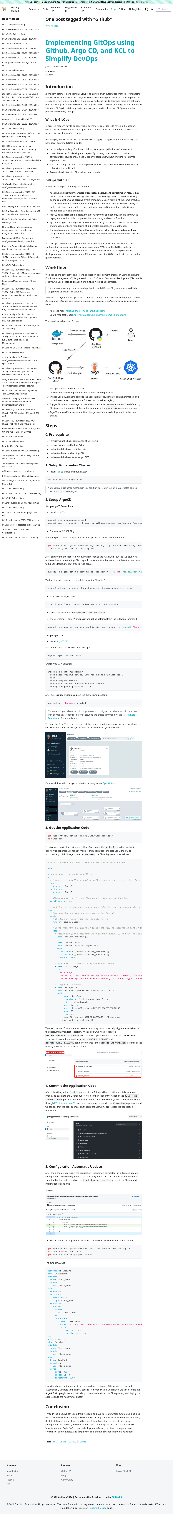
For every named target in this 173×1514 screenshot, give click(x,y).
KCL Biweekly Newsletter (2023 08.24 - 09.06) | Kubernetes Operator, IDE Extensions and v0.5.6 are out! (19, 371)
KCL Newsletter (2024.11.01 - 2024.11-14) (20, 29)
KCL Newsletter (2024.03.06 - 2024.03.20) (20, 124)
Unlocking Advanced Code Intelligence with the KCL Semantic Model (19, 247)
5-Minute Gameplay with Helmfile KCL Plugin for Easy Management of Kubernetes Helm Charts (19, 401)
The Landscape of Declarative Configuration (15, 531)
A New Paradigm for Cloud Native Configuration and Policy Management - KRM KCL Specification (20, 317)
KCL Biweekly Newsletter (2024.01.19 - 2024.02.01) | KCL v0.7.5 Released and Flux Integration (21, 160)
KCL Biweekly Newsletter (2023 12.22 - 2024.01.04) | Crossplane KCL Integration (21, 178)
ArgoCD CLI (62, 641)
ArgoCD (60, 512)
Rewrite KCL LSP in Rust (13, 446)
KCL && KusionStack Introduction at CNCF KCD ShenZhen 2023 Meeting (21, 213)
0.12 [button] (121, 9)
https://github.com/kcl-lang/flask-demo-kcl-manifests (99, 314)
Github (128, 2)
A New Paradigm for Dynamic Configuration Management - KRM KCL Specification (19, 360)
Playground (71, 9)
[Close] (169, 2)
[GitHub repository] (146, 9)
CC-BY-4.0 (117, 1497)
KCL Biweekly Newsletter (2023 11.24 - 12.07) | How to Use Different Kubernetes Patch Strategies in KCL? (21, 257)
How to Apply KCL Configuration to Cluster (21, 206)
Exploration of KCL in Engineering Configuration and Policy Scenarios (18, 240)
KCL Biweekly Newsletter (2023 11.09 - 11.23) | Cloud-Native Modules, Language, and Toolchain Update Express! (21, 272)
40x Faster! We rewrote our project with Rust (20, 514)
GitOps (83, 1441)
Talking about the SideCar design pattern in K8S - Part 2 (20, 457)
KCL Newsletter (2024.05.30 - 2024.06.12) (20, 79)
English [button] (134, 9)
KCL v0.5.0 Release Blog (13, 441)
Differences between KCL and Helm (18, 471)
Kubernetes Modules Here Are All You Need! (19, 282)
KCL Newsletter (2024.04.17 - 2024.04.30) (20, 105)
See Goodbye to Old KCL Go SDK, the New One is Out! (21, 482)
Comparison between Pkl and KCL (17, 119)
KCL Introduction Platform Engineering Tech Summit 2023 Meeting (20, 392)
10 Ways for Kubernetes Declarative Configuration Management (18, 186)
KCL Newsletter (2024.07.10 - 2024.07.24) (20, 57)
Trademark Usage (97, 1507)
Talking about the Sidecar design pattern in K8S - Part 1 (20, 465)
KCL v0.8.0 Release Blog (13, 128)
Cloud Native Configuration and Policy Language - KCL (19, 220)
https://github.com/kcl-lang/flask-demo (86, 310)
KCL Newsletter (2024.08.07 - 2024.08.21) (20, 48)
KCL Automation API (64, 1103)
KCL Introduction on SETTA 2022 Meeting (20, 520)
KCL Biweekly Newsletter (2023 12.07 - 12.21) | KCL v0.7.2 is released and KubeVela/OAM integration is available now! (19, 197)
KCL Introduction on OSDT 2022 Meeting (20, 503)
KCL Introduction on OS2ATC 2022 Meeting (21, 493)
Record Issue (142, 2)
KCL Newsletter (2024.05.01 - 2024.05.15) (20, 89)
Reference (34, 9)
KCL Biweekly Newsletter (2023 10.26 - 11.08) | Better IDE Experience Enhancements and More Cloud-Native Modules (19, 293)
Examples (86, 9)
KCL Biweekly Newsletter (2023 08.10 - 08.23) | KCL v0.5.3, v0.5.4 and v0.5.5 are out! (20, 412)
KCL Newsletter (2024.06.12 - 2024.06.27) (20, 75)
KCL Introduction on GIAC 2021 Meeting (20, 537)
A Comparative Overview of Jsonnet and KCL (20, 64)
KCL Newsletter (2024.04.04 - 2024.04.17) (20, 110)
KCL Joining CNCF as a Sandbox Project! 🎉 (21, 347)
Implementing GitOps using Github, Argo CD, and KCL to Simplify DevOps (21, 430)
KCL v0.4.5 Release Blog (13, 498)
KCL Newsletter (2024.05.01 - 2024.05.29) (20, 84)
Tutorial (10, 1479)
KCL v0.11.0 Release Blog (13, 24)
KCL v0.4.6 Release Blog (13, 488)
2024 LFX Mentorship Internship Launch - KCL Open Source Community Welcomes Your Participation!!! (21, 97)
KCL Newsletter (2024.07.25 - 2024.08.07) (20, 53)
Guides (10, 1475)
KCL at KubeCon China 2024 (14, 43)
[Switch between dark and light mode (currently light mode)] (152, 9)
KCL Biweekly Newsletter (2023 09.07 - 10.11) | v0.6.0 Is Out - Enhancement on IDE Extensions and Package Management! (20, 338)
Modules (55, 9)
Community (102, 9)
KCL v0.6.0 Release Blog (13, 352)
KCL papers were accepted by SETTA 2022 (21, 525)
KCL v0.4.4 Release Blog (13, 507)
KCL (54, 1441)
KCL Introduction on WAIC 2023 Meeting (20, 450)
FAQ (8, 1484)
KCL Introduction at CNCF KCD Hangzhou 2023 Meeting (20, 327)
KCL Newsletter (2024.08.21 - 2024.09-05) (20, 39)
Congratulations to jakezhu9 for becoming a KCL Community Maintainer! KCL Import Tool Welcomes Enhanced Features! (21, 382)
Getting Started (15, 9)
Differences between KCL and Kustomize (20, 476)
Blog (113, 9)
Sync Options (109, 783)
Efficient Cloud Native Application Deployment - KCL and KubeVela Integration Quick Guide (17, 230)
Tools (45, 9)
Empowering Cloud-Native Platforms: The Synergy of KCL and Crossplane (21, 135)
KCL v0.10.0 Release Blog (13, 34)
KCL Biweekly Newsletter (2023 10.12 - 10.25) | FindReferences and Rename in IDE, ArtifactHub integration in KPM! (20, 306)
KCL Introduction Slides (12, 436)
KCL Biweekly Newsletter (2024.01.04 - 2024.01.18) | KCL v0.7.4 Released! (19, 170)
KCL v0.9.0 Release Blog (13, 70)
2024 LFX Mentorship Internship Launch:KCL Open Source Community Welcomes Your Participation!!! (19, 149)
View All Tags (51, 25)
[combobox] (163, 9)
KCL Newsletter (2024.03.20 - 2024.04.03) (20, 114)
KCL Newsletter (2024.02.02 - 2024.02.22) (20, 141)
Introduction (12, 1471)
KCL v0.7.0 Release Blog (13, 265)
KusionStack (123, 1471)
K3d (58, 471)
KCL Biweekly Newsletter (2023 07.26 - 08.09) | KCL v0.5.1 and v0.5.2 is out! (19, 422)
